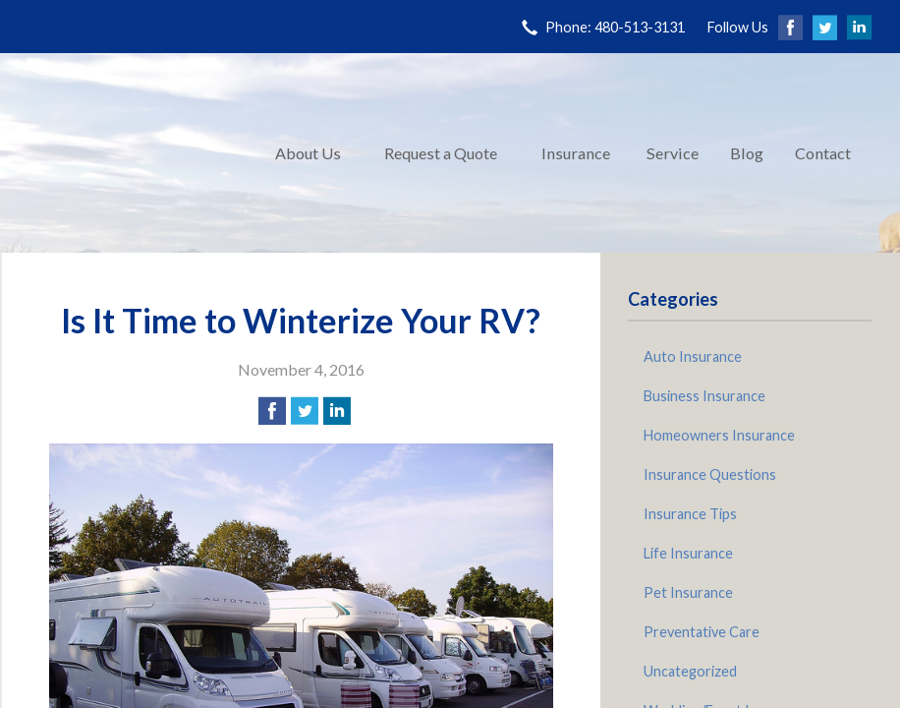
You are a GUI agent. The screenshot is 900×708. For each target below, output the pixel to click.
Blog (746, 153)
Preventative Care (701, 631)
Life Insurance (688, 553)
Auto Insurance (693, 356)
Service (673, 153)
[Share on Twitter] (304, 411)
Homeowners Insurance (719, 435)
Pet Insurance (688, 592)
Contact (823, 153)
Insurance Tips (690, 513)
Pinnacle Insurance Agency (129, 153)
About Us (308, 153)
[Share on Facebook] (272, 411)
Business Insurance (704, 395)
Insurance (575, 153)
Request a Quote (440, 153)
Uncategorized (690, 671)
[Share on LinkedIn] (337, 411)
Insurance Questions (710, 474)
